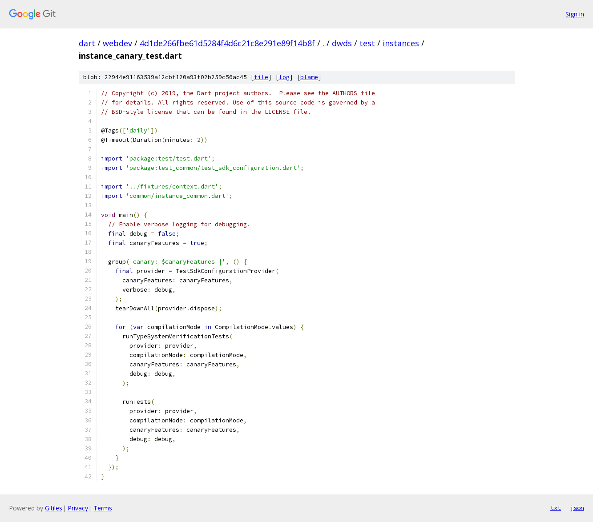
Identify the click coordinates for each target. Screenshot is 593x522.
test (367, 43)
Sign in (574, 14)
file (261, 77)
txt (555, 508)
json (577, 508)
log (284, 77)
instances (401, 43)
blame (309, 77)
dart (87, 43)
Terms (102, 508)
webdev (117, 43)
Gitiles (53, 508)
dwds (342, 43)
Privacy (78, 508)
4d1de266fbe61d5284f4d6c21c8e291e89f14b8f (227, 43)
